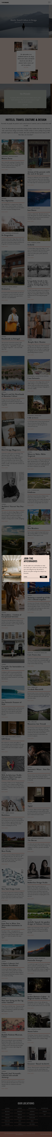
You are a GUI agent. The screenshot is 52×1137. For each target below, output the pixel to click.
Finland (7, 1124)
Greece (20, 1114)
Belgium (7, 1111)
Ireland (20, 1117)
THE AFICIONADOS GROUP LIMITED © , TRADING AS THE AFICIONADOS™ (19, 1134)
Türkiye (45, 1111)
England (7, 1121)
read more (5, 169)
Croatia (7, 1114)
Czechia (7, 1117)
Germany (19, 1111)
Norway (32, 1111)
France (20, 1108)
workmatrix (47, 1134)
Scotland (32, 1117)
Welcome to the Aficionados (26, 23)
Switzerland (44, 1108)
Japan (19, 1124)
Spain (32, 1121)
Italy (19, 1121)
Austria (7, 1108)
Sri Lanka (32, 1124)
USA (45, 1114)
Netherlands (32, 1108)
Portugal (32, 1114)
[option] (26, 22)
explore (26, 67)
